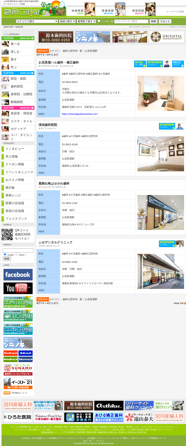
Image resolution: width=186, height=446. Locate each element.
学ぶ (14, 67)
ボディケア (18, 129)
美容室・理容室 (21, 113)
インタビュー (14, 148)
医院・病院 (18, 78)
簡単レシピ (13, 195)
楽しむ (15, 51)
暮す (14, 59)
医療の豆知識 (14, 203)
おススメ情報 (14, 179)
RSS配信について (20, 393)
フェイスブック (16, 218)
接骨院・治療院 (21, 94)
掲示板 (10, 187)
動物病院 (17, 102)
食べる (15, 43)
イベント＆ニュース (19, 172)
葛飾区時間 (8, 27)
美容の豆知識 (14, 211)
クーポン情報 (14, 164)
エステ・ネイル (21, 121)
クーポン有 (105, 21)
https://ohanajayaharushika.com (80, 113)
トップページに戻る (175, 11)
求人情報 (11, 156)
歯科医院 (17, 86)
